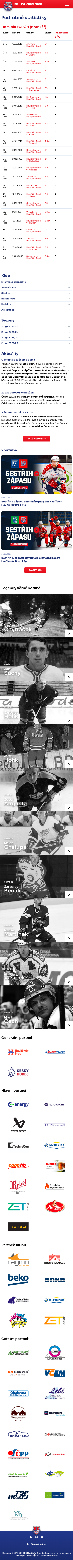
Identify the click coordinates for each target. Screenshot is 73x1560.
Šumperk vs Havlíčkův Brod (33, 80)
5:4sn (47, 220)
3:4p (47, 194)
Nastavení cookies (49, 1555)
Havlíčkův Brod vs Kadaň (33, 133)
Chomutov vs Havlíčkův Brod (33, 151)
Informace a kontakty (13, 282)
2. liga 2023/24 (9, 337)
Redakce (6, 304)
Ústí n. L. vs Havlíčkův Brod (33, 186)
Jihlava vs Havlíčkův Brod (33, 45)
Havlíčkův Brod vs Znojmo (33, 124)
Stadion (5, 293)
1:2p (46, 97)
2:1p (46, 88)
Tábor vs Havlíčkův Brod (33, 239)
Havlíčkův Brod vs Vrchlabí (33, 168)
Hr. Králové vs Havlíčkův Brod (33, 98)
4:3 (46, 167)
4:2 (46, 52)
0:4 (46, 247)
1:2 (46, 229)
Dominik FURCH (15, 27)
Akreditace (7, 309)
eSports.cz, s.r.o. (50, 1553)
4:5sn (47, 141)
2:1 (46, 70)
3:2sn (47, 212)
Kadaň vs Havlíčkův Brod (33, 71)
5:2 (46, 79)
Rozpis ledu (8, 298)
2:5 (46, 159)
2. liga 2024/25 (9, 332)
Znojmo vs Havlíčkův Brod (33, 177)
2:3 (46, 132)
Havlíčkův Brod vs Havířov (33, 221)
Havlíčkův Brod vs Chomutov (33, 89)
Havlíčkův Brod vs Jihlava (33, 53)
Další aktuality (36, 439)
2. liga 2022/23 (9, 343)
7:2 (46, 185)
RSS (37, 1555)
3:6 (46, 238)
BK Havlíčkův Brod (28, 4)
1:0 (46, 114)
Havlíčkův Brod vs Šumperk (33, 142)
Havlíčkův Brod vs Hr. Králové (33, 160)
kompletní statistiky (54, 266)
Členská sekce (36, 1544)
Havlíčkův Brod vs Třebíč (33, 106)
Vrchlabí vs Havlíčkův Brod (33, 115)
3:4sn (47, 256)
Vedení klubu (8, 287)
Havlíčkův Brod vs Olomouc (33, 248)
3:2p (47, 61)
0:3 (46, 105)
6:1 (46, 150)
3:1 (46, 44)
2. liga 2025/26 (9, 326)
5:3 (46, 176)
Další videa (35, 570)
